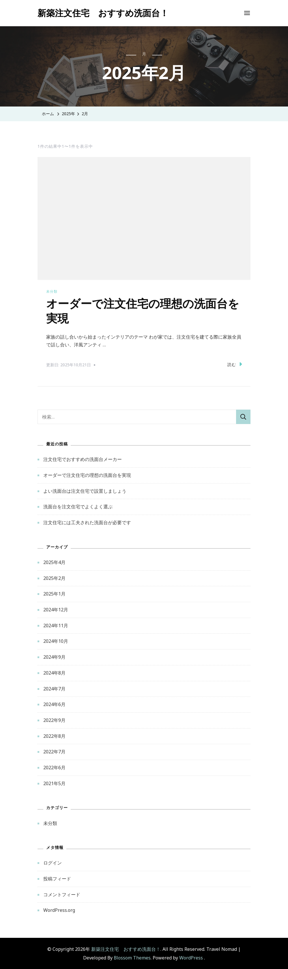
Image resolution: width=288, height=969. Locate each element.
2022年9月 (54, 719)
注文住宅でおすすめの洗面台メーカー (82, 459)
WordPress (191, 957)
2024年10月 (55, 641)
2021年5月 (54, 783)
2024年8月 (54, 672)
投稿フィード (57, 878)
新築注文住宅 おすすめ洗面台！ (103, 13)
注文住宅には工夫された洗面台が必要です (87, 522)
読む (234, 364)
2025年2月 (54, 577)
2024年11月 (55, 625)
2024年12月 (55, 609)
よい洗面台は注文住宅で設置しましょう (84, 490)
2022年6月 (54, 767)
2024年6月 (54, 704)
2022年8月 (54, 735)
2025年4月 (54, 562)
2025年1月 (54, 593)
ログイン (52, 862)
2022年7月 (54, 751)
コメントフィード (61, 894)
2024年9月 (54, 656)
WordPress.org (59, 910)
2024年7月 (54, 688)
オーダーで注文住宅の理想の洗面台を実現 (87, 474)
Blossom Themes (132, 957)
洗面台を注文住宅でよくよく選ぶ (78, 506)
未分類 (51, 291)
